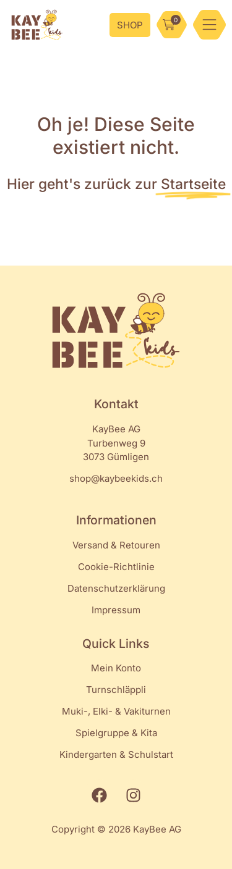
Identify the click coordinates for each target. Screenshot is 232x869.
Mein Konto (116, 668)
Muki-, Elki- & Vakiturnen (116, 711)
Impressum (116, 610)
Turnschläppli (116, 689)
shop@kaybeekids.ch (116, 478)
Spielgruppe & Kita (116, 733)
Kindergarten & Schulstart (116, 754)
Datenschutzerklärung (116, 588)
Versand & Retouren (116, 545)
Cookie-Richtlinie (116, 567)
